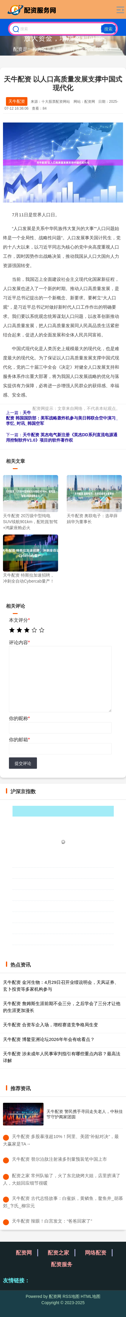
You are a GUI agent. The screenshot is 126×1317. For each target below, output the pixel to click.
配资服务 (61, 1264)
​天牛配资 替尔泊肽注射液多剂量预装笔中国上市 (59, 1159)
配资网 (24, 1253)
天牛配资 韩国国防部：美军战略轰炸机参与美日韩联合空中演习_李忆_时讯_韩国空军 (62, 418)
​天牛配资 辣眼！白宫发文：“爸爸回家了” (52, 1220)
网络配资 (95, 1253)
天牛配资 (16, 101)
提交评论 (23, 763)
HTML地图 (90, 1296)
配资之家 (58, 1253)
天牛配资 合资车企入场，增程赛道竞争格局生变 (50, 1024)
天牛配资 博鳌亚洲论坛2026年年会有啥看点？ (49, 1039)
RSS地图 (71, 1296)
